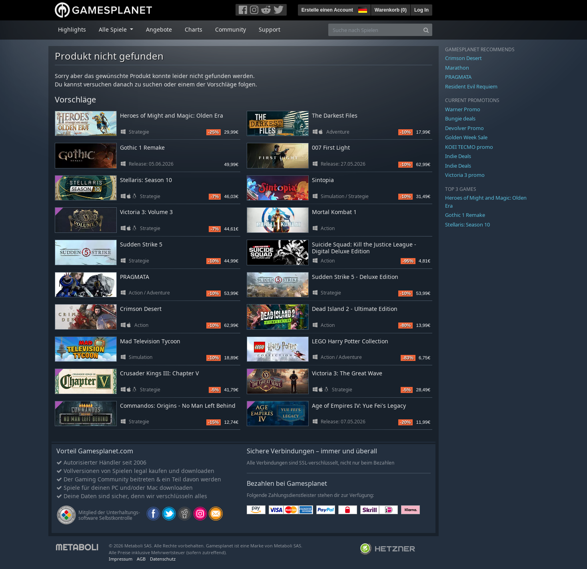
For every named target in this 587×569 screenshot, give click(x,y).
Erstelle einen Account (327, 10)
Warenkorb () (391, 10)
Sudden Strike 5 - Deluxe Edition (355, 276)
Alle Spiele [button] (113, 29)
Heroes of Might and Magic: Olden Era (171, 115)
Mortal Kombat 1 (334, 212)
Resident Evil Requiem (471, 86)
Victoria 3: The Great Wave (347, 373)
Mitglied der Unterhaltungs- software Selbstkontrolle (109, 515)
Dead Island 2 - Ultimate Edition (354, 309)
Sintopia (323, 180)
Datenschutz (163, 559)
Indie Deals (458, 156)
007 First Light (331, 147)
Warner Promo (462, 109)
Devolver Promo (464, 128)
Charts (193, 29)
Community (230, 29)
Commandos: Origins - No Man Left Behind (178, 405)
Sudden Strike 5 (141, 244)
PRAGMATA (134, 276)
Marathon (457, 67)
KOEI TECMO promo (469, 146)
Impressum (120, 559)
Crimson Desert (141, 309)
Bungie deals (460, 118)
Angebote (159, 29)
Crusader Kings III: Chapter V (159, 373)
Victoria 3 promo (465, 174)
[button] (362, 9)
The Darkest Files (334, 115)
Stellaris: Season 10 (146, 180)
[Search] (426, 30)
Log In (421, 10)
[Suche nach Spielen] (374, 30)
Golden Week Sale (466, 137)
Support (269, 29)
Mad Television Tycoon (150, 341)
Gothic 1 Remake (142, 147)
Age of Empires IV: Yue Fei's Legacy (359, 405)
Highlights (72, 29)
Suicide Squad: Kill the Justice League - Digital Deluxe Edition (364, 247)
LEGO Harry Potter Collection (350, 341)
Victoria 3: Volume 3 (146, 212)
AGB (141, 559)
